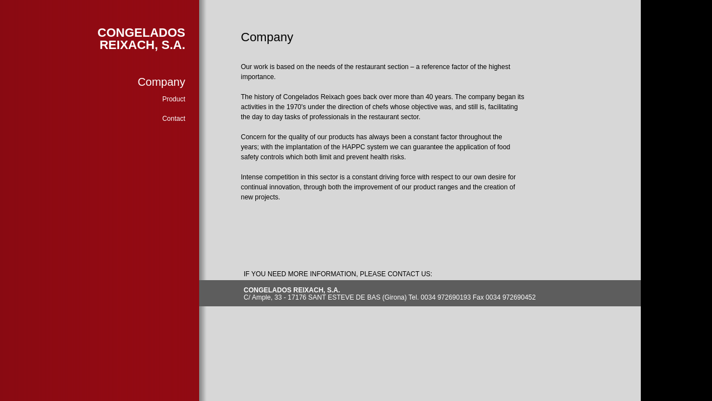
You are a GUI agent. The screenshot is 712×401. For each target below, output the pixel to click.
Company (161, 82)
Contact (173, 119)
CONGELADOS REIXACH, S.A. (141, 39)
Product (173, 99)
